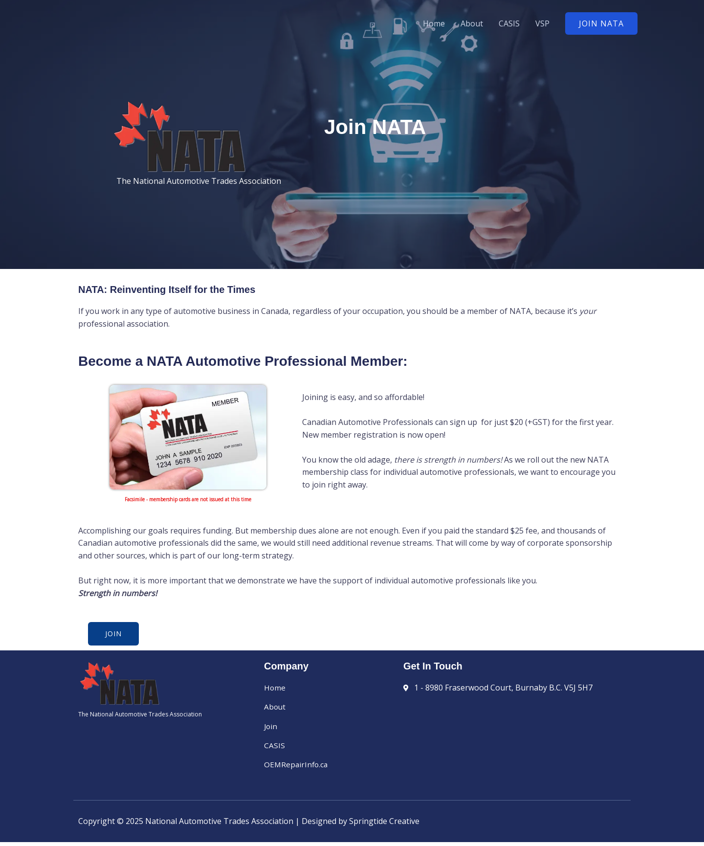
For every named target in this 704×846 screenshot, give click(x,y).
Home (434, 23)
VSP (542, 23)
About (472, 23)
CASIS (509, 23)
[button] (601, 23)
